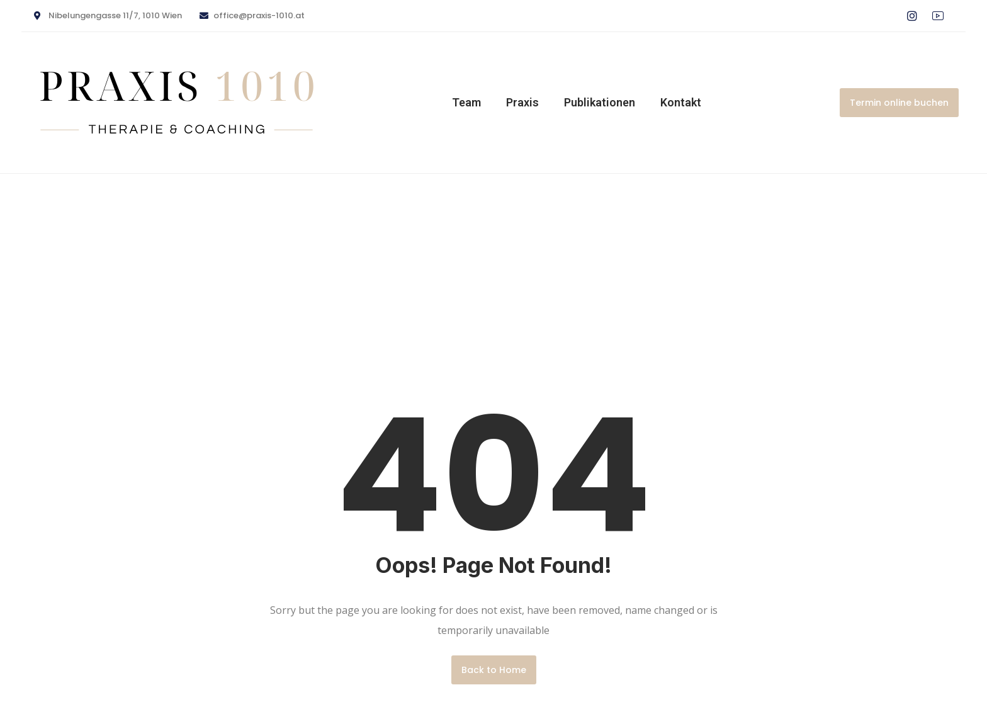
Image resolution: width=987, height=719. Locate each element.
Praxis (522, 102)
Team (466, 102)
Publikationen (599, 102)
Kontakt (680, 102)
